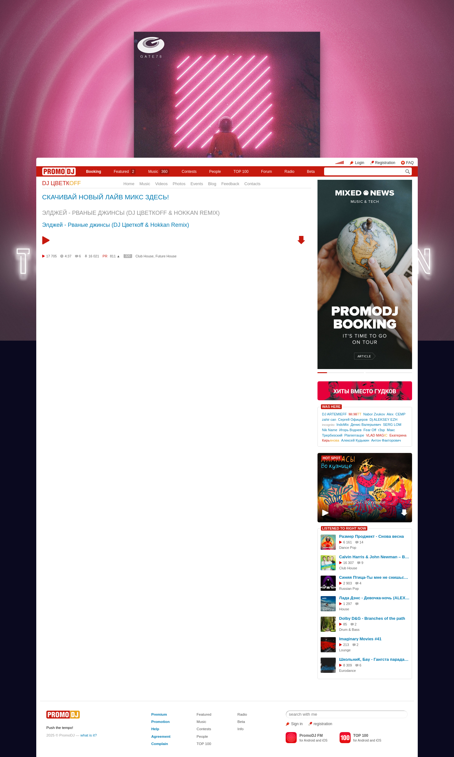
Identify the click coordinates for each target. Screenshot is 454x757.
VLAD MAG (376, 435)
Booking (93, 171)
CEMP (400, 414)
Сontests (189, 171)
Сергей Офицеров (353, 419)
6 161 (347, 542)
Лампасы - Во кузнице (365, 502)
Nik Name (329, 430)
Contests (203, 729)
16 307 (348, 563)
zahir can (329, 419)
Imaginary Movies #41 (360, 639)
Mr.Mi (355, 414)
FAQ (410, 163)
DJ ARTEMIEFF (334, 414)
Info (240, 729)
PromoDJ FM (311, 735)
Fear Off (370, 430)
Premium (159, 714)
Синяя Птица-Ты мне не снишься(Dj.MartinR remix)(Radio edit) (374, 577)
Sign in (297, 724)
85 (345, 624)
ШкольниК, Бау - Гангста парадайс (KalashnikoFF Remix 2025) (374, 659)
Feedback (230, 183)
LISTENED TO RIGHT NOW (344, 528)
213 (346, 645)
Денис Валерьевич (366, 424)
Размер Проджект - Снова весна (371, 536)
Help (155, 729)
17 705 (51, 256)
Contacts (252, 183)
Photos (179, 183)
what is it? (88, 735)
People (215, 171)
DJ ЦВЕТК (61, 183)
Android (309, 740)
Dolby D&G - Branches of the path (372, 618)
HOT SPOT (331, 458)
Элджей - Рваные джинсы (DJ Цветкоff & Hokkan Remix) (115, 225)
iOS (325, 740)
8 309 (347, 665)
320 (128, 256)
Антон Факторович (386, 440)
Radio (289, 171)
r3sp (381, 430)
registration (322, 724)
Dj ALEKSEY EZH (383, 419)
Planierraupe (354, 435)
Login (359, 163)
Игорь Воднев (350, 430)
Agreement (161, 736)
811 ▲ (115, 256)
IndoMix (342, 424)
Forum (266, 171)
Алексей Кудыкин (355, 440)
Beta (311, 171)
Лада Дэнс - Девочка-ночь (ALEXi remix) (374, 598)
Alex (390, 414)
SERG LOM (392, 424)
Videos (161, 183)
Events (196, 183)
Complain (159, 744)
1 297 (347, 604)
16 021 (94, 256)
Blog (212, 183)
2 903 (347, 583)
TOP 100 (241, 171)
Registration (385, 163)
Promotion (160, 721)
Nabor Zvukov (374, 414)
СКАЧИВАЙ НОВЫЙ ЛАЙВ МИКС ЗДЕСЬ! (105, 197)
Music (158, 171)
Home (129, 183)
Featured (125, 171)
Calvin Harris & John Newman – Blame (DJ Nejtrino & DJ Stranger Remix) (374, 557)
